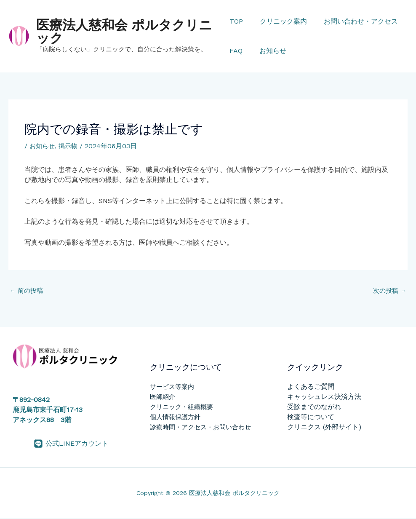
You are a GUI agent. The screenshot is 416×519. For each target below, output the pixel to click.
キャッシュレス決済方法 (324, 397)
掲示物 (70, 146)
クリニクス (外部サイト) (324, 428)
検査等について (310, 418)
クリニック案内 (280, 21)
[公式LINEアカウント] (71, 444)
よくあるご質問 (310, 387)
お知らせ (269, 51)
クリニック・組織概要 (181, 408)
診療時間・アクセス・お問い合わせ (200, 428)
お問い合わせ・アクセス (354, 21)
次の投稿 (389, 291)
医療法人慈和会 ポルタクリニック (124, 31)
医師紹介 (162, 397)
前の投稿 (27, 291)
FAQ (236, 51)
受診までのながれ (314, 408)
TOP (236, 21)
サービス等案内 (172, 387)
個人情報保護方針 (175, 418)
